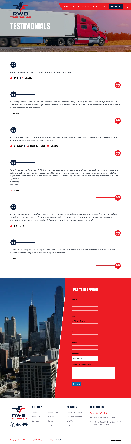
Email (75, 332)
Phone (74, 343)
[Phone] (85, 347)
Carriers (94, 7)
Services (85, 7)
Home (66, 7)
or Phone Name (78, 321)
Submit (76, 384)
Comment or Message (82, 365)
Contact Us (116, 7)
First (73, 308)
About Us (75, 7)
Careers (104, 7)
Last (73, 316)
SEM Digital (58, 440)
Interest (75, 354)
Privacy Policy (116, 440)
